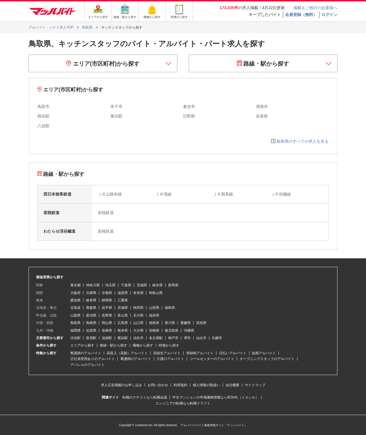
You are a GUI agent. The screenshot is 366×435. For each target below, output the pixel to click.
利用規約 (180, 385)
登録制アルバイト (200, 353)
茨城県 (142, 285)
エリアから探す (82, 345)
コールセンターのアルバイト (212, 359)
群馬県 (173, 285)
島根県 (91, 323)
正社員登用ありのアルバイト (92, 359)
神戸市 (173, 338)
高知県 (201, 323)
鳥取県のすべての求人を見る (303, 141)
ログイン (329, 14)
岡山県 (107, 323)
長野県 (107, 315)
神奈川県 (93, 285)
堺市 (187, 338)
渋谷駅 (75, 338)
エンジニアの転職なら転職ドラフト (183, 403)
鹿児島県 (171, 331)
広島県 (123, 323)
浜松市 (138, 338)
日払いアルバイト (232, 353)
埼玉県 (110, 285)
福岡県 (75, 331)
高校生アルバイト (167, 353)
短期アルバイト (264, 353)
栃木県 (157, 285)
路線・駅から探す (263, 64)
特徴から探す (169, 345)
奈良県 (138, 293)
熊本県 (123, 331)
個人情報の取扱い (206, 385)
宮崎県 (154, 331)
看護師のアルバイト (135, 359)
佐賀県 (91, 331)
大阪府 (75, 293)
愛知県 (75, 300)
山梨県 (75, 315)
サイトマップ (255, 385)
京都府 (107, 293)
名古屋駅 (156, 338)
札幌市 (217, 338)
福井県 (154, 315)
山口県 (138, 323)
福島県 (170, 308)
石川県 (138, 315)
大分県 (138, 331)
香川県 (170, 323)
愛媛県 (185, 323)
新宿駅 (91, 338)
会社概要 (232, 385)
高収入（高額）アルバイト (127, 353)
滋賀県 (123, 293)
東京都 (75, 285)
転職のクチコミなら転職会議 (144, 397)
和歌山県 (156, 293)
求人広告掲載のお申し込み (121, 385)
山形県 (154, 308)
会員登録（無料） (301, 14)
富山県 (123, 315)
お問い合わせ (158, 385)
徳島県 (154, 323)
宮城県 (123, 308)
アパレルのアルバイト (87, 365)
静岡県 (107, 300)
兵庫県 (91, 293)
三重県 (123, 300)
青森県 (91, 308)
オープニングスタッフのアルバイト (267, 359)
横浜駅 (123, 338)
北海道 (75, 308)
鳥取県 (75, 323)
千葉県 (126, 285)
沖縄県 (189, 331)
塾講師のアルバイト (85, 353)
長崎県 (107, 331)
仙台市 (201, 338)
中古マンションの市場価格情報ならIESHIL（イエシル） (215, 397)
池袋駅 (107, 338)
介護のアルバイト (170, 359)
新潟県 (91, 315)
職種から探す (143, 345)
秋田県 (138, 308)
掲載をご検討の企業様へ (315, 7)
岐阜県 (91, 300)
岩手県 (107, 308)
